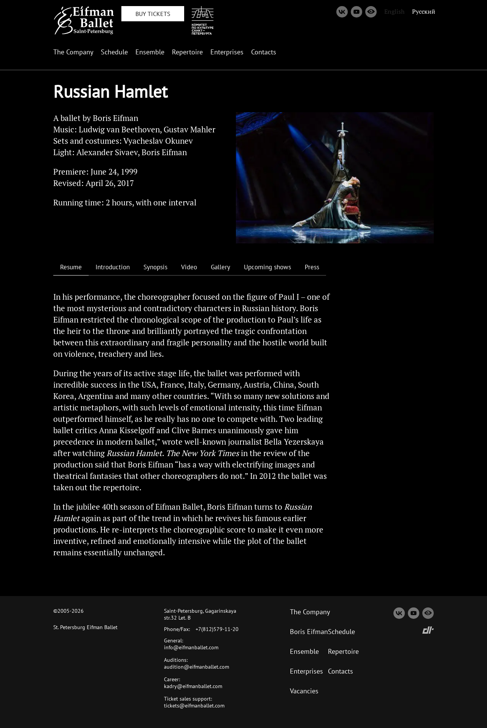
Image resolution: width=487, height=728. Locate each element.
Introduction (112, 267)
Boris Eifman (309, 631)
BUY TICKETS (152, 13)
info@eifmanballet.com (191, 647)
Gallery (220, 267)
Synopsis (155, 267)
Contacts (263, 52)
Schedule (114, 52)
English (394, 11)
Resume (71, 267)
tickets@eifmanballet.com (194, 705)
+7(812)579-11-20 (217, 629)
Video (189, 267)
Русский (423, 11)
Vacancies (304, 691)
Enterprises (227, 52)
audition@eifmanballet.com (196, 666)
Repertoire (187, 52)
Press (312, 267)
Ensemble (149, 52)
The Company (73, 52)
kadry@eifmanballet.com (193, 686)
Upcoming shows (267, 267)
